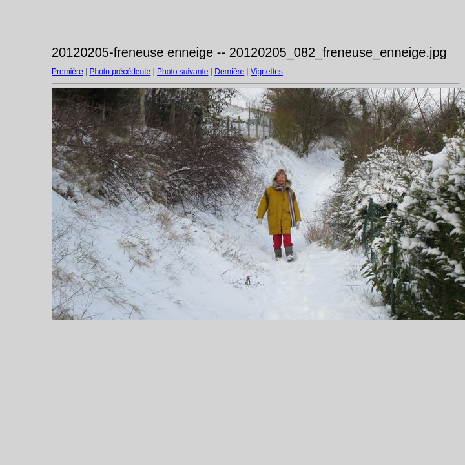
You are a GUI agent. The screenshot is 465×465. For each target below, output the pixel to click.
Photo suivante (182, 71)
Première (67, 71)
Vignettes (267, 71)
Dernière (229, 71)
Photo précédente (119, 71)
